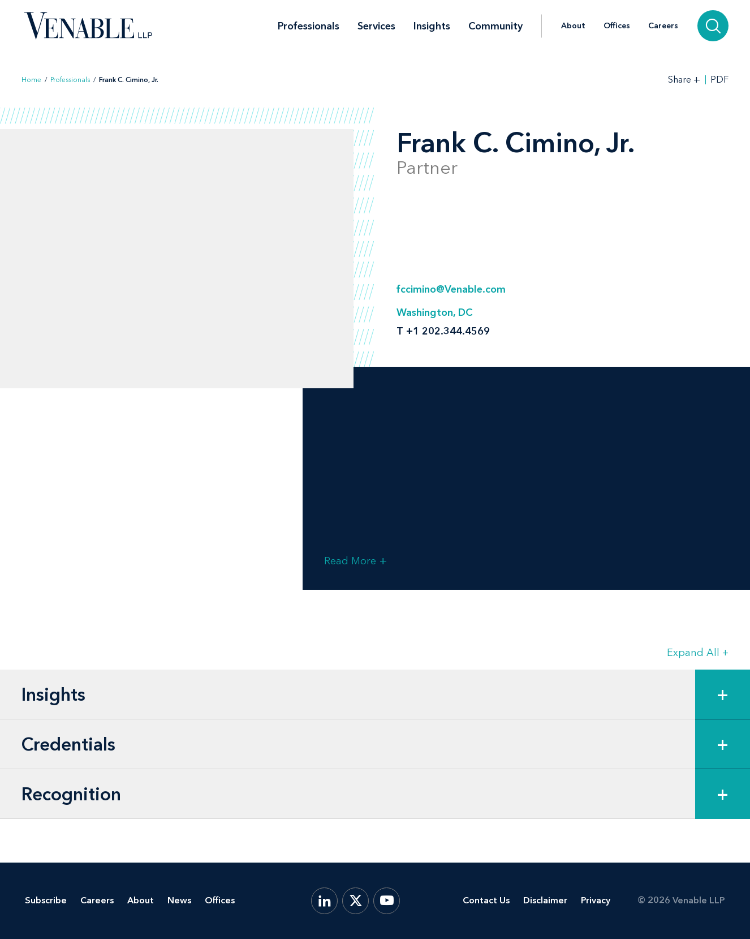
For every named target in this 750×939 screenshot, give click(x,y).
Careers (663, 26)
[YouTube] (386, 900)
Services (376, 26)
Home (31, 79)
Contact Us (486, 900)
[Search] (713, 25)
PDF (719, 79)
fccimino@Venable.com (451, 289)
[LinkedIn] (324, 900)
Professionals (308, 26)
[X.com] (355, 900)
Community (495, 26)
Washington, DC (434, 312)
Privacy (595, 900)
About (573, 26)
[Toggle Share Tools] (684, 79)
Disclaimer (545, 900)
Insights (431, 26)
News (179, 900)
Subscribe (46, 900)
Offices (617, 26)
